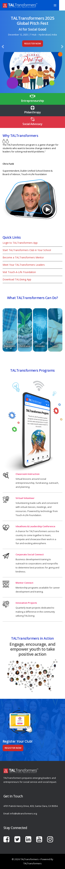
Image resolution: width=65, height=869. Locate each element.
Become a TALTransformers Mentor (23, 257)
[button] (3, 46)
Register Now (32, 43)
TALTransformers (32, 863)
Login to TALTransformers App (20, 242)
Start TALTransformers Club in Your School (27, 250)
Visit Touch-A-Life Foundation (19, 272)
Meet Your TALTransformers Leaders (24, 264)
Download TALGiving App (17, 279)
